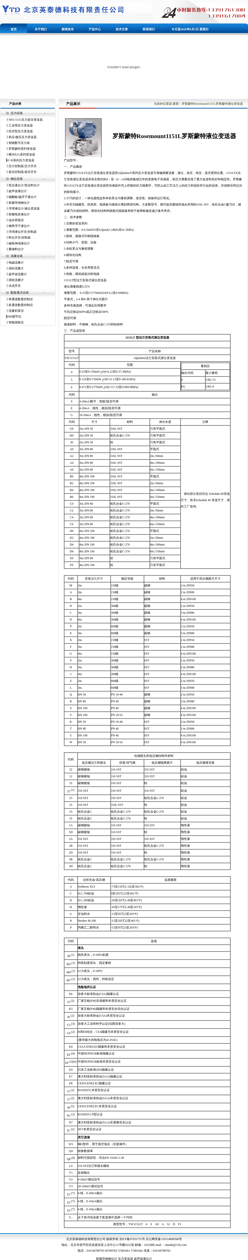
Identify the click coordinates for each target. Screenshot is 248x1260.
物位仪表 (17, 179)
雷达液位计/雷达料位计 (24, 185)
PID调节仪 (14, 316)
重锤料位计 (16, 249)
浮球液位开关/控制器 (23, 232)
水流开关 (15, 286)
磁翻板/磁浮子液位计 (23, 197)
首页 (14, 29)
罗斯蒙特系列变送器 (22, 148)
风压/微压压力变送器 (23, 137)
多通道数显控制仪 (21, 305)
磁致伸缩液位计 (19, 243)
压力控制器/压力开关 (23, 166)
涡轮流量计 (16, 280)
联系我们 (149, 29)
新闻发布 (68, 29)
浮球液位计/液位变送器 (24, 208)
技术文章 (122, 29)
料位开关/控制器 (20, 237)
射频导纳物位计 (19, 202)
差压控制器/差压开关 (23, 172)
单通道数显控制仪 (21, 299)
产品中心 (95, 29)
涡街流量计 (16, 268)
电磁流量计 (16, 262)
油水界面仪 (16, 220)
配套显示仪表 (20, 292)
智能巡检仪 (16, 322)
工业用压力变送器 (21, 125)
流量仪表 (17, 256)
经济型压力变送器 (21, 131)
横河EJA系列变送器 (22, 154)
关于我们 (41, 29)
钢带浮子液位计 (19, 226)
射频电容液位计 (19, 214)
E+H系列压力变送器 (20, 160)
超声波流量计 (18, 274)
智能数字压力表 (19, 143)
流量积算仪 (16, 311)
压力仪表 (17, 113)
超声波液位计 (18, 191)
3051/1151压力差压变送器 (26, 119)
